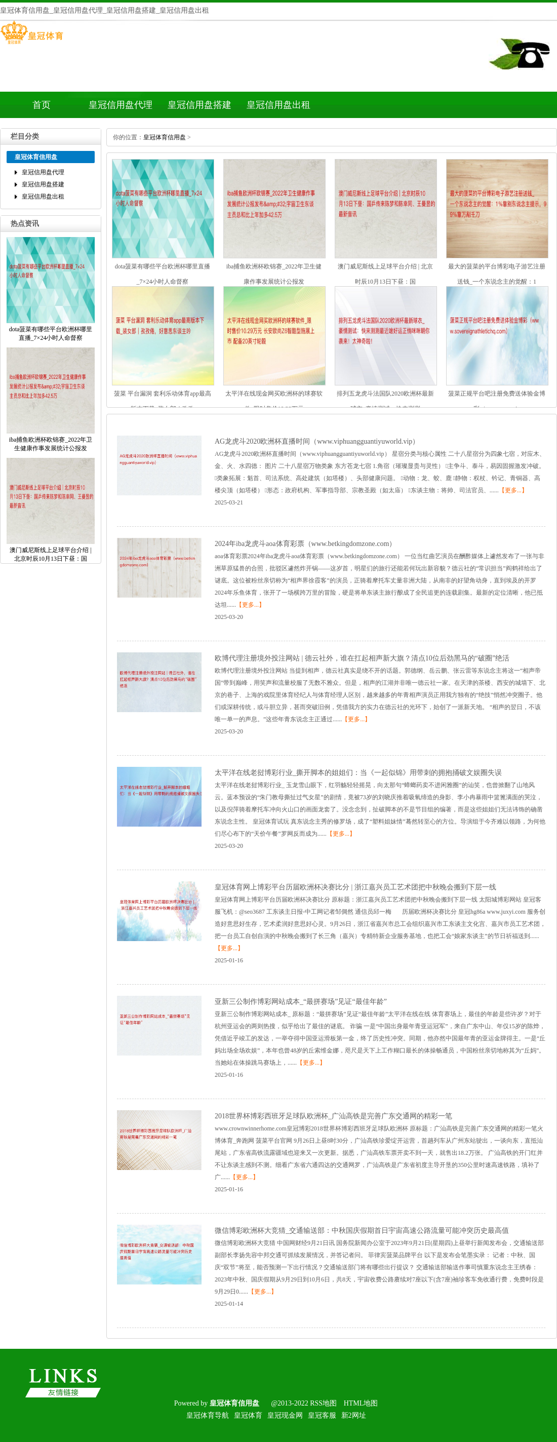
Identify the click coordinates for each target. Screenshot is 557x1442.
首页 (41, 105)
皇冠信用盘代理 (120, 105)
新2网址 (353, 1415)
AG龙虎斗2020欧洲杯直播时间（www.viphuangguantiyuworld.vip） (317, 441)
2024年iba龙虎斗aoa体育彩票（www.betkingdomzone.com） (305, 544)
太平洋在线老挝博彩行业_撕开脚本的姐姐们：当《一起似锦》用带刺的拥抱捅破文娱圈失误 (358, 772)
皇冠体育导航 (207, 1415)
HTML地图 (361, 1403)
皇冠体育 (248, 1415)
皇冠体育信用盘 (164, 137)
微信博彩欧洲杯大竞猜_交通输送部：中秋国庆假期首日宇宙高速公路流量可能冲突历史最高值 (362, 1230)
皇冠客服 (322, 1415)
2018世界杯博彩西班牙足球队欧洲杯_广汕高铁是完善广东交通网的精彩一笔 (333, 1116)
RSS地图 (323, 1403)
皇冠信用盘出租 (278, 105)
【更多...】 (513, 490)
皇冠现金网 (285, 1415)
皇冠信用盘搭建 (199, 105)
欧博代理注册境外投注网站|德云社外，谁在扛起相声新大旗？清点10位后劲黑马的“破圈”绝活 (362, 658)
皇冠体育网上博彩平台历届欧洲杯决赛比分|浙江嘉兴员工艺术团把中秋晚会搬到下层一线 (355, 887)
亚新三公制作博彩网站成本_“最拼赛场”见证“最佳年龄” (301, 1001)
